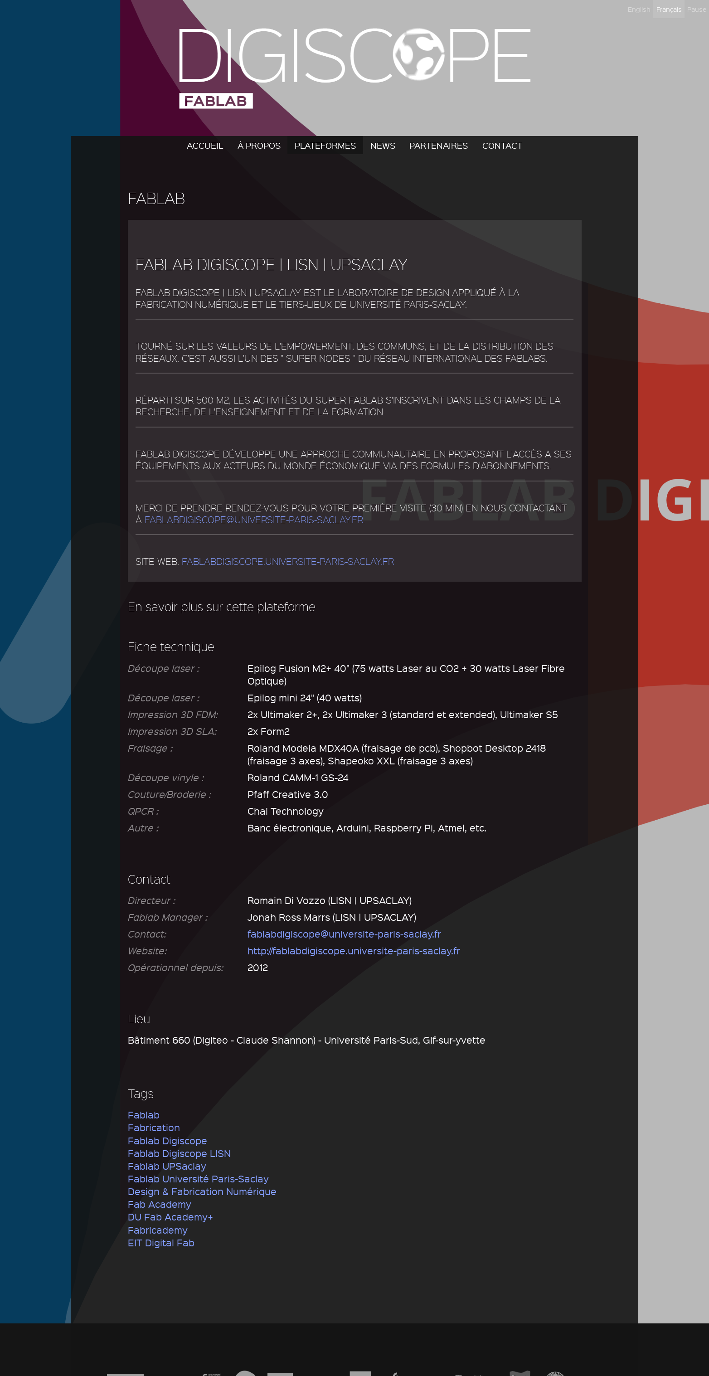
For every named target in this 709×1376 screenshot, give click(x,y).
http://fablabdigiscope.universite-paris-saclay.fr (354, 950)
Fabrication (154, 1127)
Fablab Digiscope (167, 1140)
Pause (696, 9)
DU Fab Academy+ (170, 1217)
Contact (502, 145)
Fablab (144, 1115)
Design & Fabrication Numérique (202, 1191)
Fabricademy (158, 1230)
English (639, 9)
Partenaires (438, 145)
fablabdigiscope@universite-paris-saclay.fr (254, 519)
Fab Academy (159, 1204)
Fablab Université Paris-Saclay (198, 1178)
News (382, 145)
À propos (259, 145)
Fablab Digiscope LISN (179, 1153)
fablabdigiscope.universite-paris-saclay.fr (288, 561)
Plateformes (325, 145)
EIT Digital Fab (161, 1242)
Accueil (205, 145)
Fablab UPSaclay (167, 1166)
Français (669, 9)
